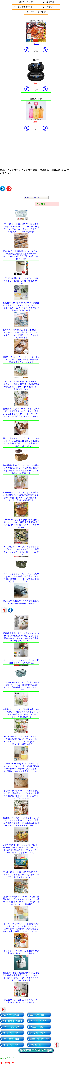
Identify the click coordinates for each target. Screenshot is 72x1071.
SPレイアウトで (7, 1063)
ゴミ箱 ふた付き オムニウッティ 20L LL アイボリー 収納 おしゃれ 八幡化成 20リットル (21, 280)
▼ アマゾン (48, 7)
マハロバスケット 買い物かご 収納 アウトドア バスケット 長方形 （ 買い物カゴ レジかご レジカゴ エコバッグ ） (21, 874)
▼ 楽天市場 (48, 2)
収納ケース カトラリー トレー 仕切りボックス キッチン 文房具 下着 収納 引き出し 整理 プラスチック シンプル (21, 359)
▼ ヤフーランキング (36, 12)
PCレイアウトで (7, 1058)
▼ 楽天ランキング (24, 2)
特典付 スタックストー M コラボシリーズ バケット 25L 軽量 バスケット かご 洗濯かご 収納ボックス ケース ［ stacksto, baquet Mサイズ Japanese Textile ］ (21, 414)
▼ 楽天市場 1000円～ (24, 7)
